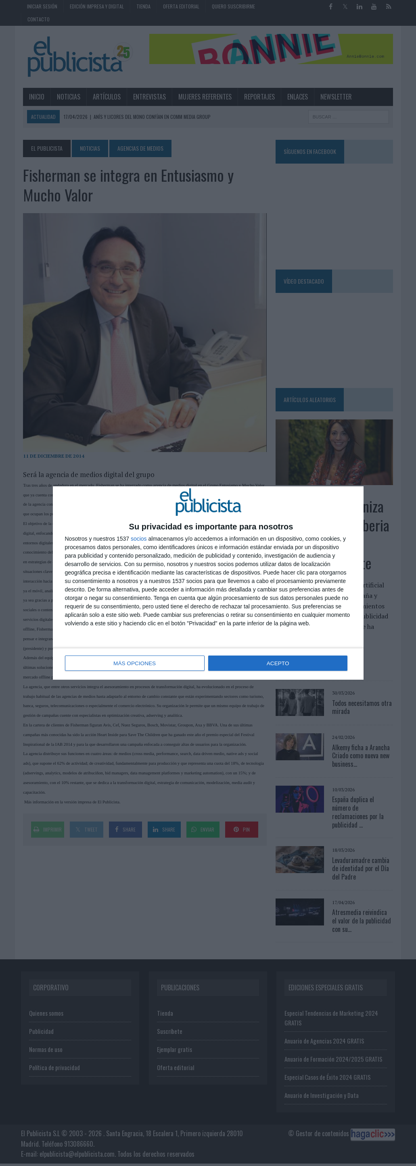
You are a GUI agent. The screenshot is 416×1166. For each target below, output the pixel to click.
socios (139, 539)
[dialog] (208, 583)
